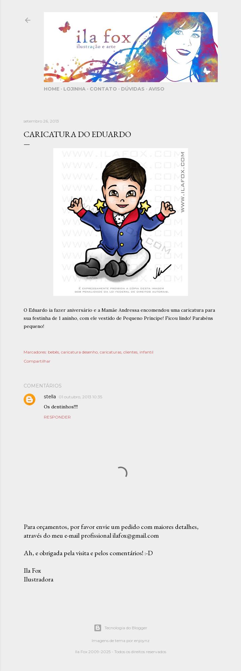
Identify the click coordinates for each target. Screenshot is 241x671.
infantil (146, 352)
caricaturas (110, 352)
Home (51, 89)
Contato (103, 89)
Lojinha (74, 89)
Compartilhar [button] (37, 361)
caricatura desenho (79, 352)
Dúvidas (133, 89)
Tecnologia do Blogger (120, 628)
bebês (53, 352)
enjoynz (142, 640)
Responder (57, 417)
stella (50, 397)
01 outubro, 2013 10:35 (80, 396)
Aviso (156, 89)
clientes (130, 352)
